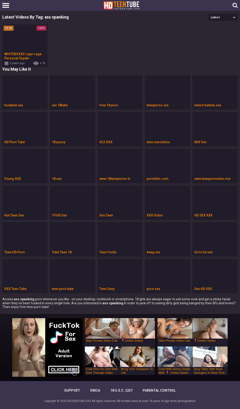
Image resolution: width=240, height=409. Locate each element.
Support (72, 390)
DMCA (95, 390)
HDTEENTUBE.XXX (79, 401)
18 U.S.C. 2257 (121, 390)
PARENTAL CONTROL (159, 390)
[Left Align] (6, 5)
